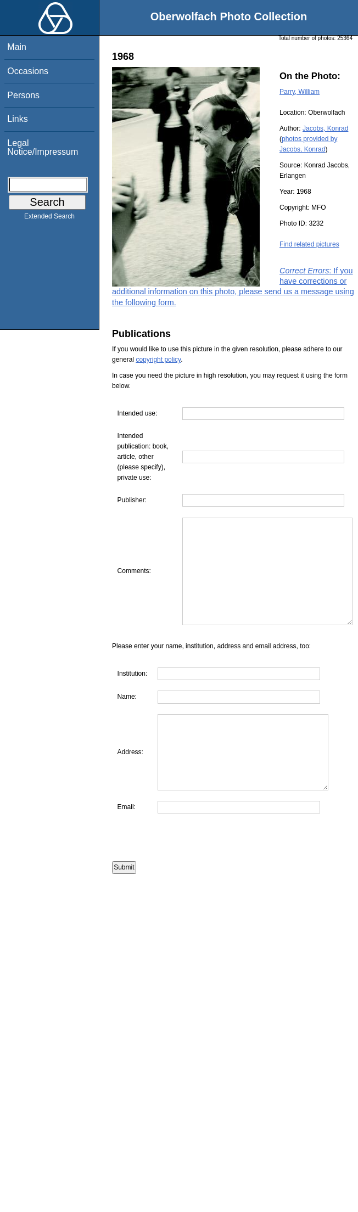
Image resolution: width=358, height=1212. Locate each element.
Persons (23, 95)
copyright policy (158, 359)
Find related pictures (309, 244)
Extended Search (49, 218)
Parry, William (299, 92)
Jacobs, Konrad (325, 128)
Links (17, 119)
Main (16, 47)
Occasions (27, 71)
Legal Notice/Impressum (42, 147)
